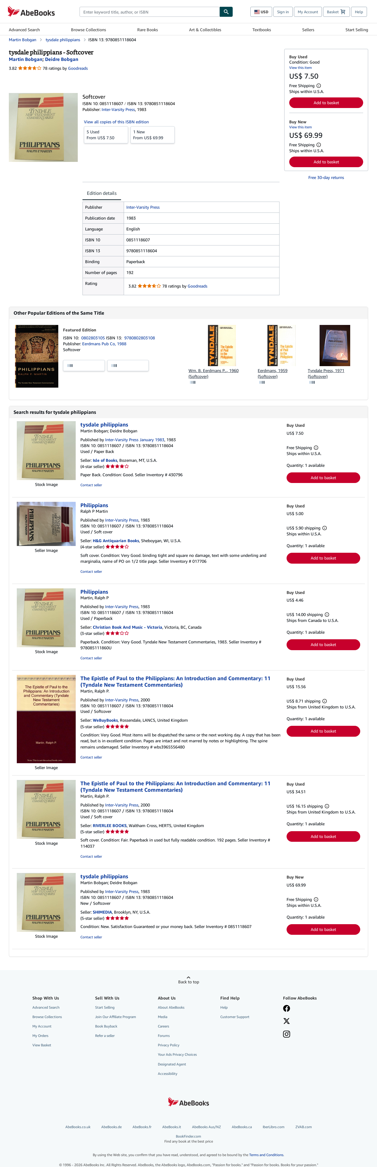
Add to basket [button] (326, 102)
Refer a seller (105, 1035)
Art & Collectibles (205, 29)
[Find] (226, 12)
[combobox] (149, 12)
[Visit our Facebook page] (286, 1009)
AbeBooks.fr (142, 1127)
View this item (300, 67)
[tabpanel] (181, 248)
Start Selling (356, 29)
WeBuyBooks (105, 720)
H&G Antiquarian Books (116, 540)
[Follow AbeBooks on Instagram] (286, 1035)
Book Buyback (106, 1026)
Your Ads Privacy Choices (177, 1054)
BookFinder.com (188, 1139)
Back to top (188, 981)
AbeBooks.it (171, 1127)
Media (162, 1017)
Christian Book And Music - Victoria (127, 627)
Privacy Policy (168, 1045)
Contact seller (91, 485)
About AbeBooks (171, 1007)
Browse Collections (88, 29)
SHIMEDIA (102, 911)
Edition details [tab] (102, 193)
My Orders (40, 1035)
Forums (164, 1035)
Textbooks (261, 29)
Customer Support (234, 1017)
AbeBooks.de (111, 1127)
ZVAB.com (303, 1127)
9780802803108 (139, 337)
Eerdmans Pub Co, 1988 (104, 343)
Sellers (308, 29)
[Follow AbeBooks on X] (286, 1021)
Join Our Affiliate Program (115, 1017)
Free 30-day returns (326, 177)
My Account (308, 11)
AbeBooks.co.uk (77, 1127)
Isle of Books (105, 460)
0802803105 (93, 337)
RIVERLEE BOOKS (110, 825)
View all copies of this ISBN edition (116, 121)
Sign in (283, 11)
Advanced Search (24, 29)
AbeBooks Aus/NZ (206, 1127)
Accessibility (167, 1073)
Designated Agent (172, 1064)
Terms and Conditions (266, 1155)
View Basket (41, 1045)
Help (359, 11)
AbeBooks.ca (242, 1127)
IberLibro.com (274, 1127)
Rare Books (147, 29)
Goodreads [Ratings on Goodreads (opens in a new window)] (78, 68)
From (106, 134)
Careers (163, 1026)
